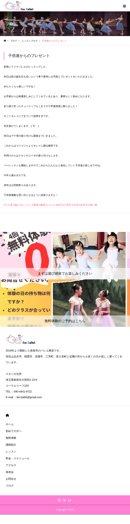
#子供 (75, 204)
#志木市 (83, 204)
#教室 (42, 204)
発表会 (10, 472)
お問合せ (11, 478)
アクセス (11, 465)
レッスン (11, 451)
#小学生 (67, 204)
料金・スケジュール (18, 458)
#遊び (16, 204)
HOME (7, 415)
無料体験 (11, 437)
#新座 (35, 204)
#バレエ (50, 204)
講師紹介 (11, 444)
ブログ (10, 485)
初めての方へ (14, 431)
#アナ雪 (8, 204)
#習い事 (92, 204)
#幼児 (59, 204)
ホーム (10, 424)
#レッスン (25, 204)
